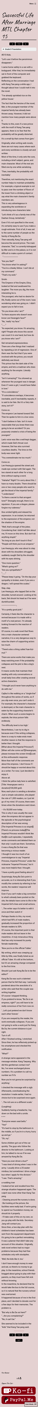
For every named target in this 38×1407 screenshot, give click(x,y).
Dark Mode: (30, 1404)
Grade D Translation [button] (11, 49)
